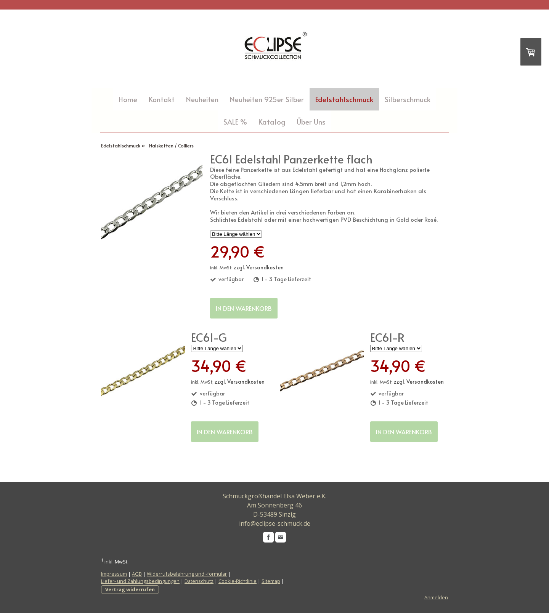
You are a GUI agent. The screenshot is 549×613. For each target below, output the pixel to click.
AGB (137, 573)
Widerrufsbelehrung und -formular (187, 573)
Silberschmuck (407, 99)
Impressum (114, 573)
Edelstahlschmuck (344, 99)
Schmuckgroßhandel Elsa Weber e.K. (274, 496)
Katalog (271, 121)
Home (128, 99)
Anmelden (436, 597)
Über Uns (311, 121)
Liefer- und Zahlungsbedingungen (140, 581)
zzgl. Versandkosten (259, 267)
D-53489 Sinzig (274, 514)
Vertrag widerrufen (130, 589)
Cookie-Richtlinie (237, 581)
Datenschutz (199, 581)
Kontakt (162, 99)
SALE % (235, 121)
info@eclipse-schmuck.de (274, 523)
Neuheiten (202, 99)
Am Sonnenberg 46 (274, 505)
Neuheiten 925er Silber (267, 99)
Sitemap (271, 581)
